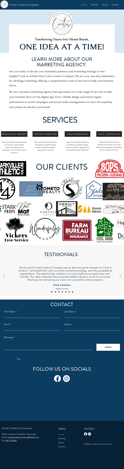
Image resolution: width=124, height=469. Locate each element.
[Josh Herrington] (58, 291)
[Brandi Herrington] (72, 291)
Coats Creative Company (24, 4)
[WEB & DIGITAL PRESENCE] (14, 134)
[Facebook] (57, 378)
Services (62, 438)
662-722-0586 (11, 440)
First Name (9, 311)
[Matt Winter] (55, 291)
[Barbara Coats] (62, 291)
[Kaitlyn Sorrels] (52, 292)
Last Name (69, 311)
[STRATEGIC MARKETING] (45, 134)
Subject (67, 324)
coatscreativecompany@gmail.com (23, 437)
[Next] (120, 276)
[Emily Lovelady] (69, 291)
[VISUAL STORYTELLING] (109, 134)
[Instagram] (66, 378)
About (61, 442)
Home (61, 434)
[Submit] (108, 347)
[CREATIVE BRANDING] (77, 134)
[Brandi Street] (65, 291)
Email (6, 324)
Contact (61, 446)
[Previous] (3, 276)
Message (8, 337)
